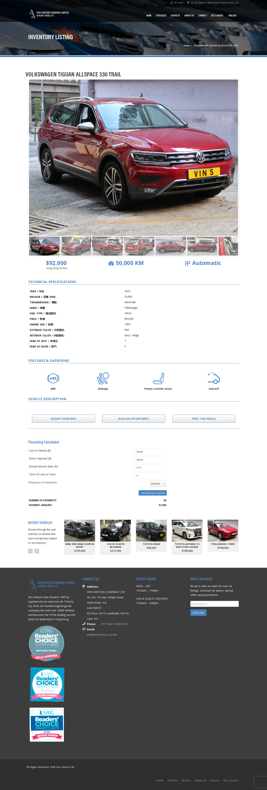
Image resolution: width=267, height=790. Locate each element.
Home (149, 15)
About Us (189, 15)
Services (175, 15)
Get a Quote (217, 15)
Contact (202, 15)
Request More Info (63, 418)
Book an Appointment (133, 418)
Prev (30, 551)
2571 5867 (176, 2)
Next (37, 551)
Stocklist (161, 15)
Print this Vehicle (204, 418)
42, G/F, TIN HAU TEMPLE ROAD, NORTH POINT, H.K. (213, 2)
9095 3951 (122, 624)
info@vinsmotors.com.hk (102, 634)
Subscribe (198, 612)
